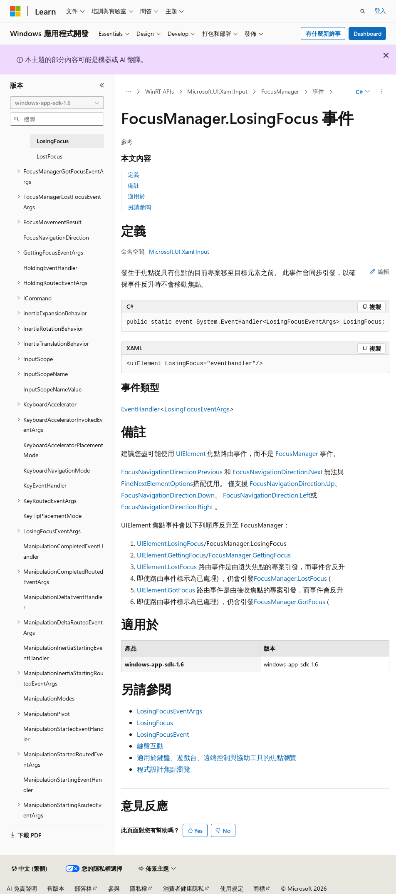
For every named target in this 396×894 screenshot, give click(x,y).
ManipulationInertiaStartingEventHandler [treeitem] (62, 653)
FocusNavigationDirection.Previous (172, 471)
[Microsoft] (15, 11)
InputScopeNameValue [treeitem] (52, 389)
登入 (380, 11)
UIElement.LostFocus (167, 566)
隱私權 (138, 888)
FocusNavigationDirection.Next (277, 471)
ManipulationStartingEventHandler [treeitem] (62, 784)
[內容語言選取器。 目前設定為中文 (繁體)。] (29, 868)
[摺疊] (102, 85)
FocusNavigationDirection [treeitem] (56, 237)
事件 (318, 91)
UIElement (190, 453)
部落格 (83, 888)
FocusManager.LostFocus (290, 578)
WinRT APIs (159, 91)
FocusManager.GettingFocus (249, 554)
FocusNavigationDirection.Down (168, 494)
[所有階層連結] (128, 92)
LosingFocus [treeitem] (53, 141)
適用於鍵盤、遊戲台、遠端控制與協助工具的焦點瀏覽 (217, 757)
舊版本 (55, 888)
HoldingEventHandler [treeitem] (50, 268)
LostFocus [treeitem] (49, 156)
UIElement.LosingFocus (170, 543)
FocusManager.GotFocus (289, 601)
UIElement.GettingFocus (171, 554)
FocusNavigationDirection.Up (292, 483)
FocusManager (280, 91)
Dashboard (367, 33)
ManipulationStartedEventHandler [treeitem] (63, 734)
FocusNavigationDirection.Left (266, 494)
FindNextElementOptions (157, 483)
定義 (133, 174)
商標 (259, 888)
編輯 (379, 271)
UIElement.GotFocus (166, 589)
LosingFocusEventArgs (197, 408)
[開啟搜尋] (362, 11)
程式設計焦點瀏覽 (163, 769)
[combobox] (57, 102)
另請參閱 (139, 207)
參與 (114, 888)
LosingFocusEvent (163, 734)
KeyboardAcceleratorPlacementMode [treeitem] (63, 450)
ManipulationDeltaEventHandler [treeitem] (62, 602)
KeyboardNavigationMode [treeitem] (56, 470)
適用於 (136, 196)
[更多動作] (382, 92)
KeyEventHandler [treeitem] (45, 485)
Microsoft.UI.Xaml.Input (217, 91)
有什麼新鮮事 (323, 33)
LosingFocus (155, 722)
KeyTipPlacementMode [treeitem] (52, 516)
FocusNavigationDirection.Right (167, 506)
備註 (133, 185)
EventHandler (140, 408)
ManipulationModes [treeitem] (48, 698)
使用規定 (231, 888)
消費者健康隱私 (183, 888)
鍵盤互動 (150, 745)
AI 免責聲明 (22, 888)
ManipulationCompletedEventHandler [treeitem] (63, 551)
